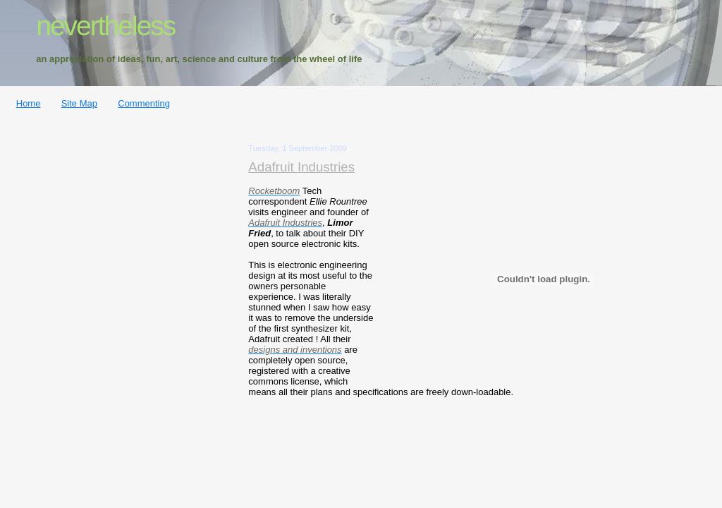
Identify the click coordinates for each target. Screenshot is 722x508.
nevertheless (105, 26)
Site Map (79, 103)
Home (28, 103)
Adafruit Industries (301, 166)
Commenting (144, 103)
